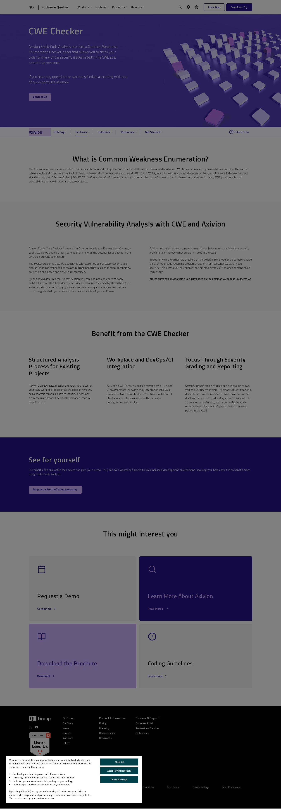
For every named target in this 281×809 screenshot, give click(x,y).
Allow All (119, 762)
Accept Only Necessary (119, 770)
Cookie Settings (119, 779)
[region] (74, 779)
